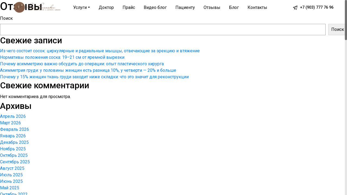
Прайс (129, 7)
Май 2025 (9, 187)
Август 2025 (12, 168)
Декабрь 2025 (14, 142)
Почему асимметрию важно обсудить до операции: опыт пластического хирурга (82, 63)
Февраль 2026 (14, 129)
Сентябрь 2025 (15, 161)
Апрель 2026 (13, 116)
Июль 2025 (11, 174)
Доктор (106, 7)
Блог (234, 7)
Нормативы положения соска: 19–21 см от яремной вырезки (62, 57)
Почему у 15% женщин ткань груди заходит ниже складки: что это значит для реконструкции (94, 76)
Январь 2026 (13, 135)
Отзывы (212, 7)
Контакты (257, 7)
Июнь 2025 (11, 181)
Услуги (80, 7)
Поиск (6, 18)
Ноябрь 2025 (13, 148)
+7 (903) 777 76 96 (316, 7)
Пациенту (185, 7)
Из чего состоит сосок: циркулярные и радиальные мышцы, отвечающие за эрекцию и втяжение (100, 50)
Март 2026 (10, 122)
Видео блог (155, 7)
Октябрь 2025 (14, 155)
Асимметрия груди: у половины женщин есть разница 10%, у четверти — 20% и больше (88, 70)
